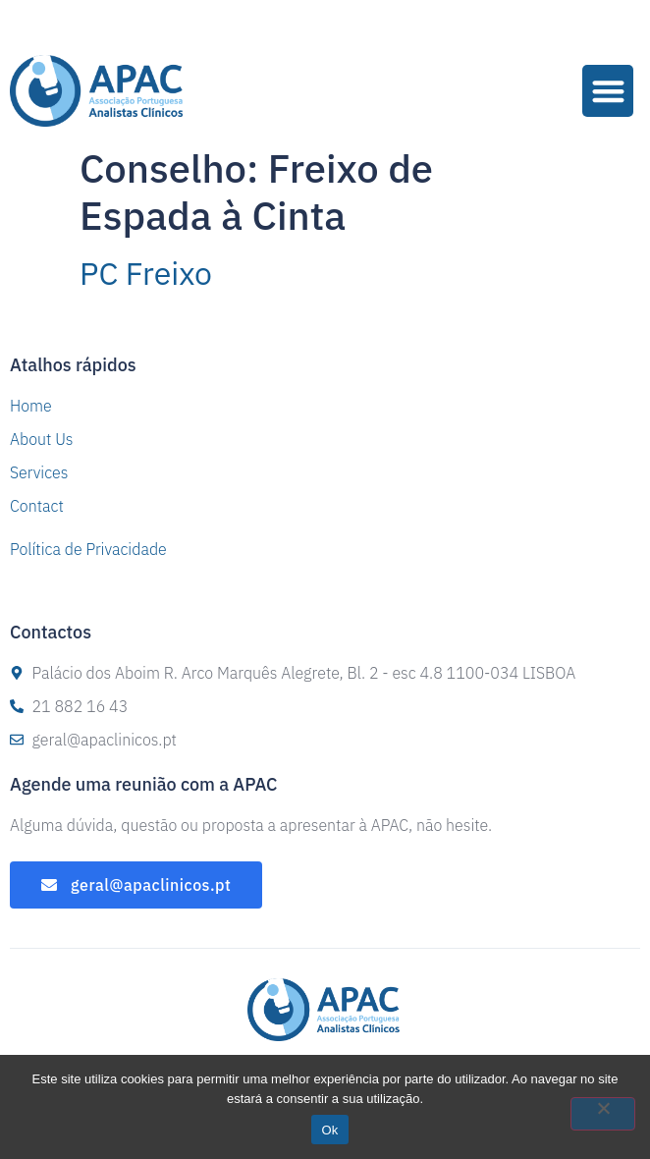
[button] (608, 91)
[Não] (602, 1114)
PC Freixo (146, 273)
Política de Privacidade (88, 549)
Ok (329, 1130)
